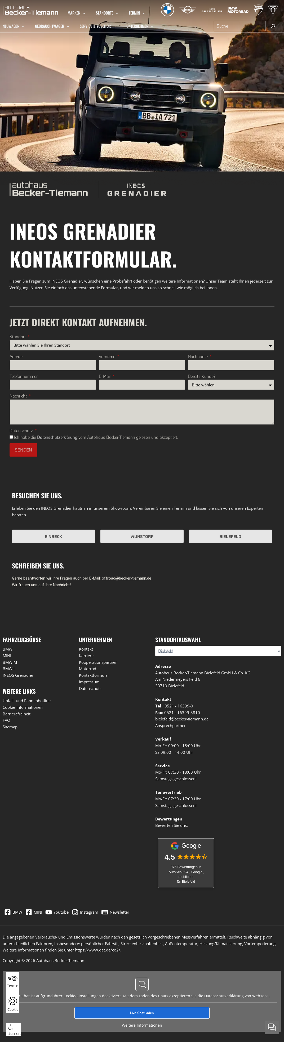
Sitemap (10, 728)
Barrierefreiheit (16, 715)
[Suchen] (273, 26)
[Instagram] (94, 911)
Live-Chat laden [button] (142, 1008)
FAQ (6, 721)
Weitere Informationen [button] (142, 1020)
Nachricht (19, 496)
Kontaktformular (94, 676)
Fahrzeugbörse (22, 641)
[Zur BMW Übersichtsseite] (161, 9)
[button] (82, 12)
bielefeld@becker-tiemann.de (181, 720)
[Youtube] (63, 911)
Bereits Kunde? (202, 476)
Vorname (107, 456)
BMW (7, 650)
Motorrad (87, 670)
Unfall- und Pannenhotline (27, 702)
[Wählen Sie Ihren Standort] (218, 652)
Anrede (16, 456)
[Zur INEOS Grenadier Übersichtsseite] (208, 9)
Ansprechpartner (170, 727)
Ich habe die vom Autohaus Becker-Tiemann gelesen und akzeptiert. (97, 537)
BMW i (9, 670)
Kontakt (86, 650)
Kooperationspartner (98, 663)
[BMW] (13, 911)
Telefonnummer (24, 476)
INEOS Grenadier (18, 676)
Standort (18, 436)
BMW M (10, 663)
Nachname (198, 456)
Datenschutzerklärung (58, 537)
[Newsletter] (128, 911)
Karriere (86, 657)
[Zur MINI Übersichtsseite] (183, 9)
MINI (7, 657)
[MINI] (37, 911)
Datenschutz (22, 530)
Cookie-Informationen (23, 708)
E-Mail (105, 476)
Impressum (89, 683)
